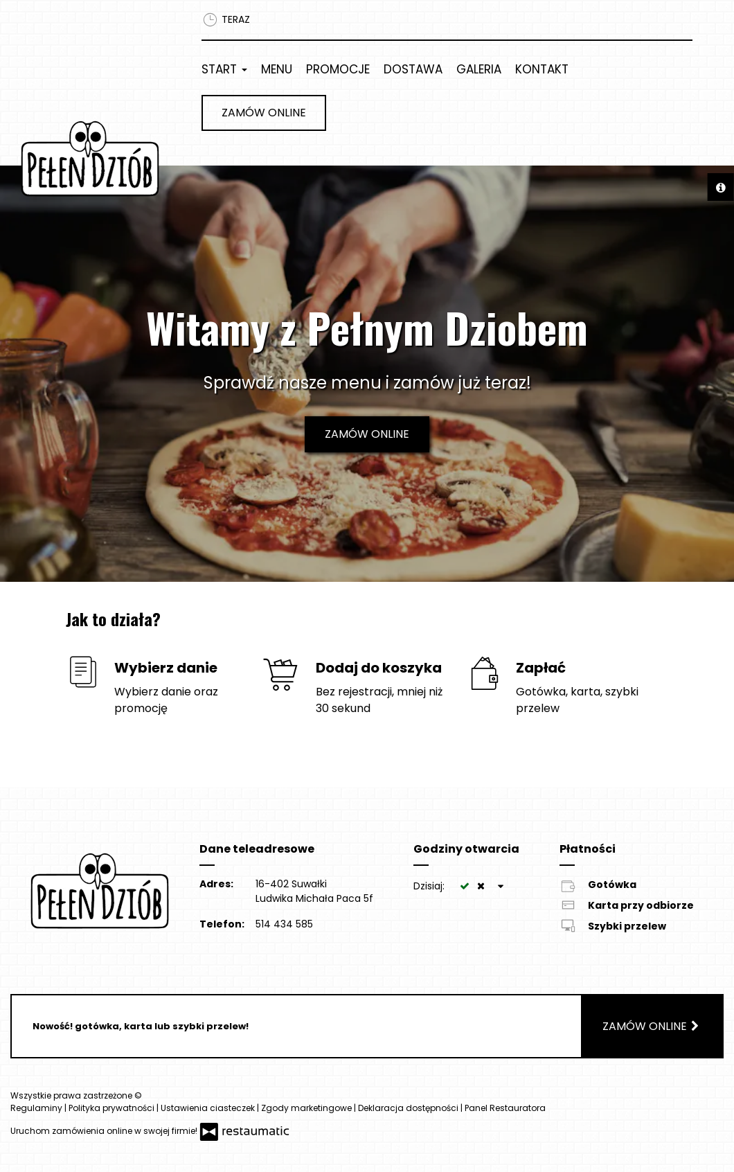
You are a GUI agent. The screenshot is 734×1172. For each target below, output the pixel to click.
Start (224, 69)
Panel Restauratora (505, 1108)
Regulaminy (37, 1108)
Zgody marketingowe (307, 1108)
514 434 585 (284, 924)
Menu (276, 69)
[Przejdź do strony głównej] (92, 158)
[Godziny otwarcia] (500, 886)
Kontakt (542, 69)
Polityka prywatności (112, 1108)
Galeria (478, 69)
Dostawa (413, 69)
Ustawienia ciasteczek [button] (209, 1108)
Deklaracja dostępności (409, 1108)
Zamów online (264, 113)
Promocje (338, 69)
